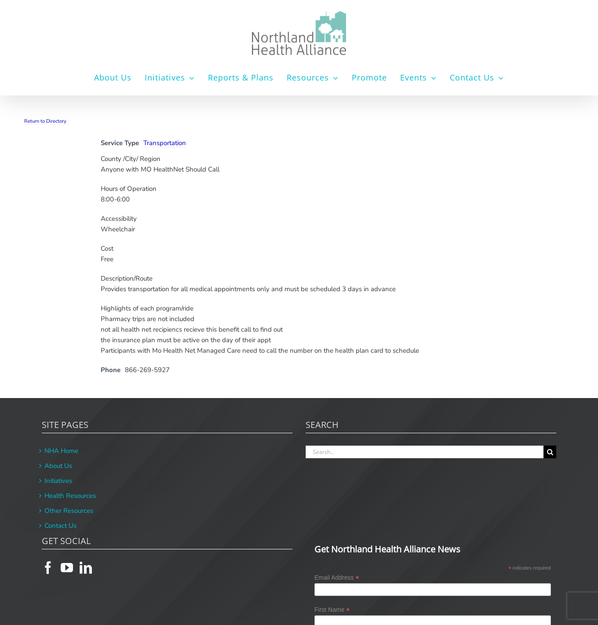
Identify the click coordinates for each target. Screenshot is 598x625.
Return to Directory (45, 121)
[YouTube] (67, 568)
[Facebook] (48, 568)
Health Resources (70, 495)
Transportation (164, 143)
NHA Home (61, 450)
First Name (332, 610)
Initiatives (58, 480)
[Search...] (424, 452)
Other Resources (68, 510)
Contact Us (60, 525)
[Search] (549, 452)
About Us (58, 465)
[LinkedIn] (86, 568)
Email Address (336, 578)
